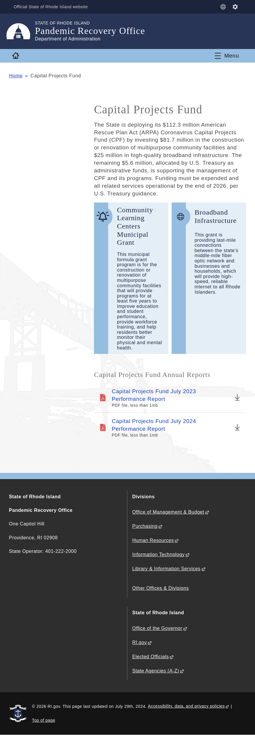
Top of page (43, 720)
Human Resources (153, 540)
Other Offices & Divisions (160, 588)
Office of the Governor (157, 628)
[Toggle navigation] (227, 55)
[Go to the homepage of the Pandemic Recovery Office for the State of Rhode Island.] (22, 31)
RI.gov (139, 642)
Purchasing (144, 526)
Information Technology (158, 554)
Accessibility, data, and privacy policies (186, 706)
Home (15, 75)
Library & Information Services (166, 568)
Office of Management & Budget (168, 511)
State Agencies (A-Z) (155, 670)
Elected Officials (150, 656)
